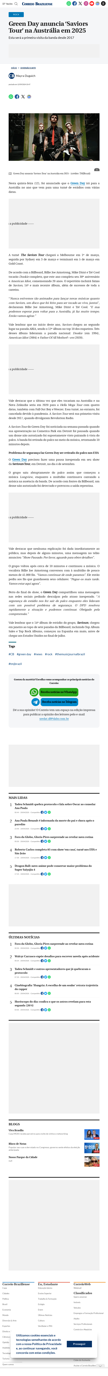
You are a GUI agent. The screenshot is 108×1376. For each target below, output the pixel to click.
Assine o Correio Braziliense (86, 1365)
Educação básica (45, 1288)
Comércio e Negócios (83, 1329)
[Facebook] (74, 5)
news (39, 654)
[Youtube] (92, 5)
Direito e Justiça (9, 1331)
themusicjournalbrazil (71, 654)
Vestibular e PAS (45, 1326)
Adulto (76, 1318)
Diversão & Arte (9, 1320)
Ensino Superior (45, 1293)
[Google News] (97, 5)
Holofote (6, 1348)
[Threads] (103, 5)
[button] (56, 1353)
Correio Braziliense (16, 1284)
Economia (6, 1309)
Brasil (4, 1304)
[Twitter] (80, 5)
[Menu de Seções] (7, 3)
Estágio (41, 1304)
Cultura (41, 1320)
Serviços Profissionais (83, 1324)
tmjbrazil (16, 663)
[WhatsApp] (68, 5)
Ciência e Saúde (9, 1337)
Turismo (5, 1358)
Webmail (77, 1288)
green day (24, 654)
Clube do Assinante (82, 1360)
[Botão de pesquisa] (16, 3)
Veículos (77, 1308)
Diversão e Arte (28, 68)
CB (12, 654)
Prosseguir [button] (79, 1343)
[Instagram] (86, 5)
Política (5, 1299)
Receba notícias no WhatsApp (59, 692)
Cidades (5, 1293)
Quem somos (8, 1364)
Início (14, 68)
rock (49, 654)
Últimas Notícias (45, 1315)
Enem (40, 1309)
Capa (4, 1288)
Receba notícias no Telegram (59, 702)
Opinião (5, 1342)
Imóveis (77, 1302)
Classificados (83, 1293)
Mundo (5, 1315)
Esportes (6, 1326)
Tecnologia (7, 1353)
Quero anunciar (80, 1297)
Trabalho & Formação (47, 1299)
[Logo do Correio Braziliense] (37, 3)
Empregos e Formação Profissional (88, 1313)
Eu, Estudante (48, 1284)
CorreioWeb (82, 1284)
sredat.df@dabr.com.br (54, 718)
